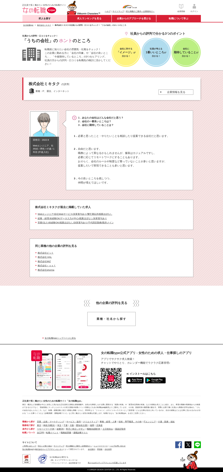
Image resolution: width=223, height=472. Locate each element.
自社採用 (108, 449)
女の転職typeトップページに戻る (60, 338)
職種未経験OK (93, 429)
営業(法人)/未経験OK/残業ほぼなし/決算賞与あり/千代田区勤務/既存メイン (76, 222)
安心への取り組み (45, 446)
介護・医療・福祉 (166, 422)
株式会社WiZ (44, 261)
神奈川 (46, 425)
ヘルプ (108, 11)
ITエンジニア (150, 422)
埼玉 (59, 425)
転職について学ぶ (178, 18)
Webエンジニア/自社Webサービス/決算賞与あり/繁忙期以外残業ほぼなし (75, 214)
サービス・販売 (73, 422)
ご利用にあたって (29, 446)
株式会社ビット (46, 253)
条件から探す (28, 429)
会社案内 (91, 449)
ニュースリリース (101, 446)
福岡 (92, 425)
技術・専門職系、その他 (130, 422)
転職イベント (52, 433)
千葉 (65, 425)
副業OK (60, 429)
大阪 (72, 425)
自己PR (40, 433)
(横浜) (52, 425)
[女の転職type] (27, 449)
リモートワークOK (46, 429)
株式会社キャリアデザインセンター (49, 449)
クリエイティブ (90, 422)
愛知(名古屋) (82, 425)
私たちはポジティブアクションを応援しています (107, 463)
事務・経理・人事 (108, 422)
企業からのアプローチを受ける (134, 18)
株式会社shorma (46, 270)
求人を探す (45, 18)
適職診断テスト (80, 433)
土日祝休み (108, 429)
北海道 (99, 425)
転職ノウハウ (28, 433)
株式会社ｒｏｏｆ (47, 265)
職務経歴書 (66, 433)
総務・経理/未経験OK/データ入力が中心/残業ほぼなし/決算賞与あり (72, 218)
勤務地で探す (28, 425)
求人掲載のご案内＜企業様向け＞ (140, 11)
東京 (39, 425)
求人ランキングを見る (89, 18)
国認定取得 (120, 429)
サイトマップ (118, 11)
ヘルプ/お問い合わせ (117, 446)
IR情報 (99, 449)
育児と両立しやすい (75, 429)
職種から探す (28, 422)
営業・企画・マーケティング (50, 422)
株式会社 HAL (45, 257)
